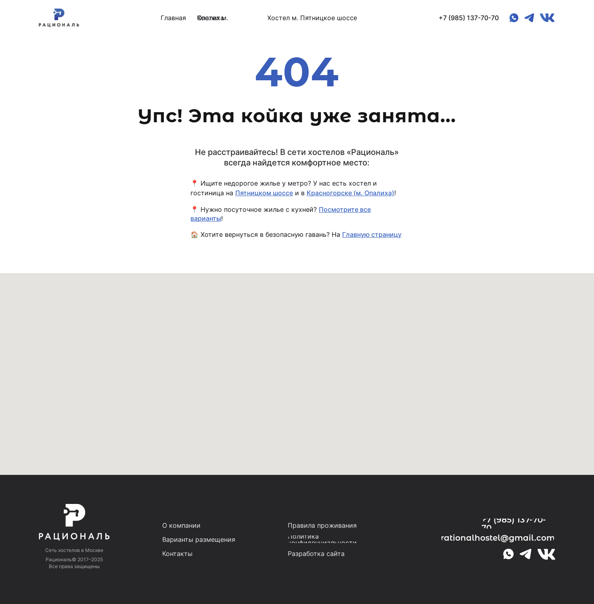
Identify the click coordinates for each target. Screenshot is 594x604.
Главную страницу (372, 234)
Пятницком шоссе (264, 193)
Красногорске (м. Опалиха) (350, 193)
